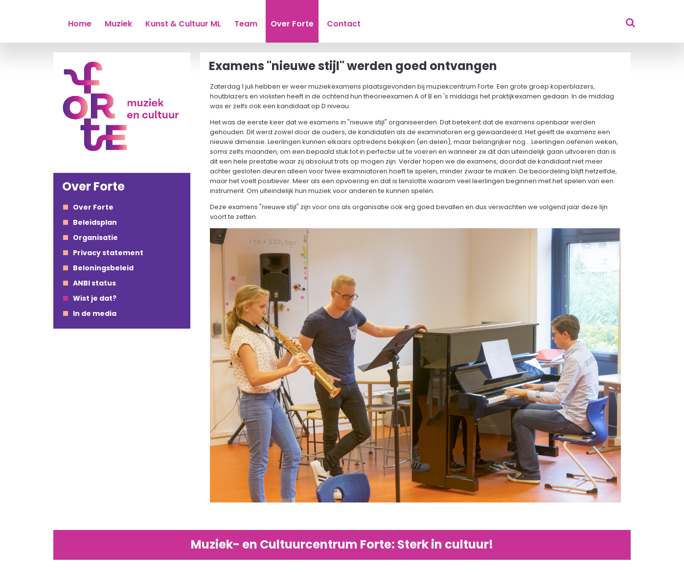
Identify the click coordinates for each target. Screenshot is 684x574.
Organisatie (95, 237)
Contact (344, 23)
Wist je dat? (94, 298)
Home (79, 23)
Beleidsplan (95, 222)
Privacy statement (108, 253)
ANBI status (94, 283)
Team (245, 23)
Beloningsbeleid (103, 268)
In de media (94, 313)
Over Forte (292, 23)
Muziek (118, 23)
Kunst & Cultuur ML (183, 23)
